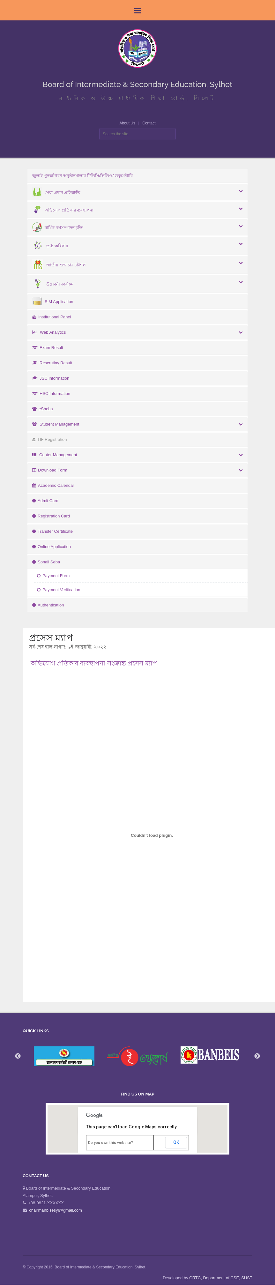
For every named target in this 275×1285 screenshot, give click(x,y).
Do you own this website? (110, 1142)
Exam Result (47, 347)
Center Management (54, 454)
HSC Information (51, 393)
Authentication (48, 605)
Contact (148, 123)
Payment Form (53, 575)
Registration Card (51, 516)
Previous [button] (18, 1056)
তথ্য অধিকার (50, 245)
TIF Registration (49, 439)
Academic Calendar (53, 485)
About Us (127, 123)
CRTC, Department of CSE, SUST (220, 1277)
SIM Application (52, 301)
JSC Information (50, 378)
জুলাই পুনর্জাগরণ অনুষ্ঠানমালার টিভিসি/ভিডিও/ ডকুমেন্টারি (82, 175)
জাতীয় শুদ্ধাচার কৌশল (59, 265)
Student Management (55, 424)
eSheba (42, 408)
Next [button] (257, 1056)
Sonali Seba (46, 562)
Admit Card (45, 500)
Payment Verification (58, 589)
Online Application (51, 546)
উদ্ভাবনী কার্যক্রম (52, 284)
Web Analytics (49, 332)
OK (176, 1142)
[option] (137, 1056)
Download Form (49, 470)
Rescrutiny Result (52, 362)
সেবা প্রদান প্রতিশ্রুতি (56, 192)
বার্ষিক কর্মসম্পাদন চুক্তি (57, 227)
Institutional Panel (51, 317)
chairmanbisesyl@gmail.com (55, 1210)
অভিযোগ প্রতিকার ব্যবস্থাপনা (62, 210)
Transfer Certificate (52, 531)
